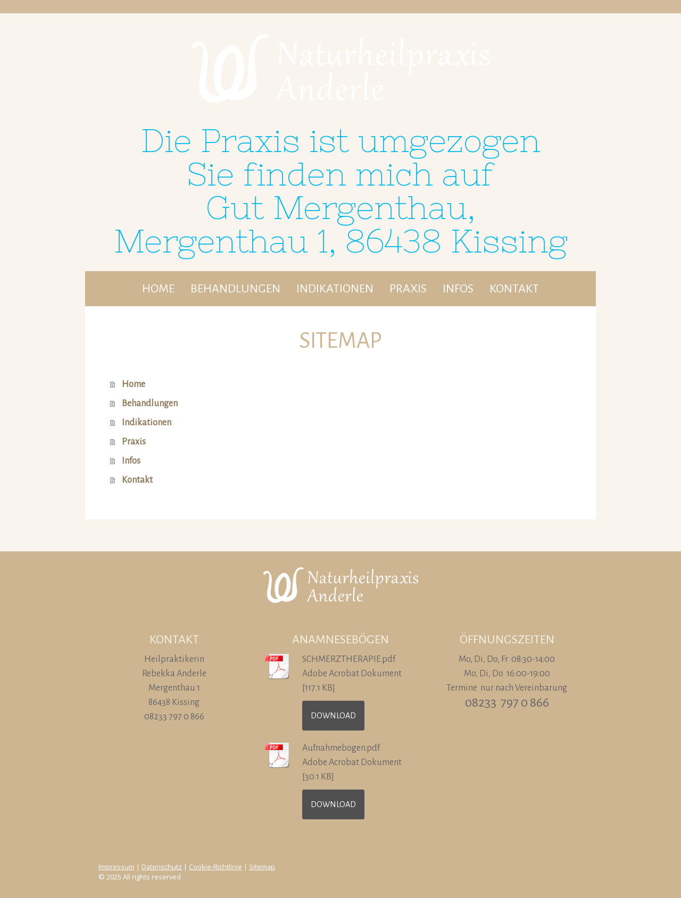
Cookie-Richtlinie (215, 866)
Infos (458, 288)
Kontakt (514, 288)
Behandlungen (235, 288)
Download (333, 715)
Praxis (408, 288)
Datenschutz (162, 866)
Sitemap (262, 866)
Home (158, 288)
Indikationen (334, 288)
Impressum (116, 866)
